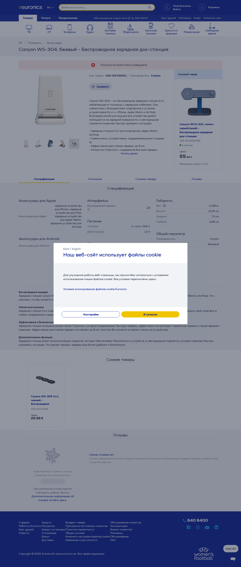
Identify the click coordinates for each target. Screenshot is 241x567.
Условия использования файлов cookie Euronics (95, 289)
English (76, 248)
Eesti (66, 248)
